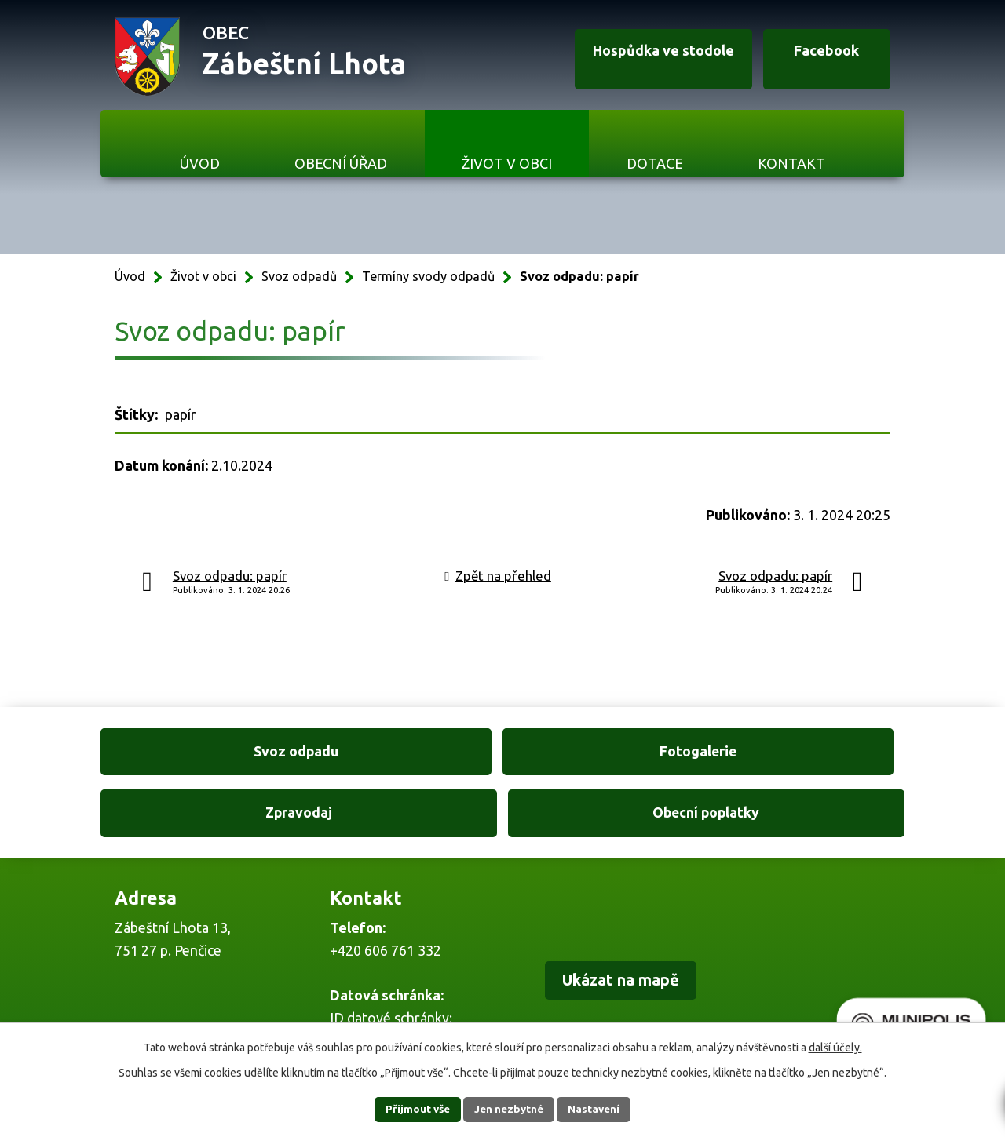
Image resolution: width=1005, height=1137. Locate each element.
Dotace (655, 163)
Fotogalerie (400, 753)
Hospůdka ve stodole (640, 57)
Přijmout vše (408, 1108)
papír (180, 414)
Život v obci (507, 163)
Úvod (200, 163)
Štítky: (136, 414)
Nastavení (603, 1108)
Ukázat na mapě (633, 924)
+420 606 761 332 (385, 892)
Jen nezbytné (509, 1108)
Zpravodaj (605, 753)
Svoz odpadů (300, 276)
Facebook (817, 57)
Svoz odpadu (195, 753)
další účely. (835, 1046)
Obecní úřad (340, 163)
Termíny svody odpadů (428, 276)
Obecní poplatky (810, 753)
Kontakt (791, 163)
